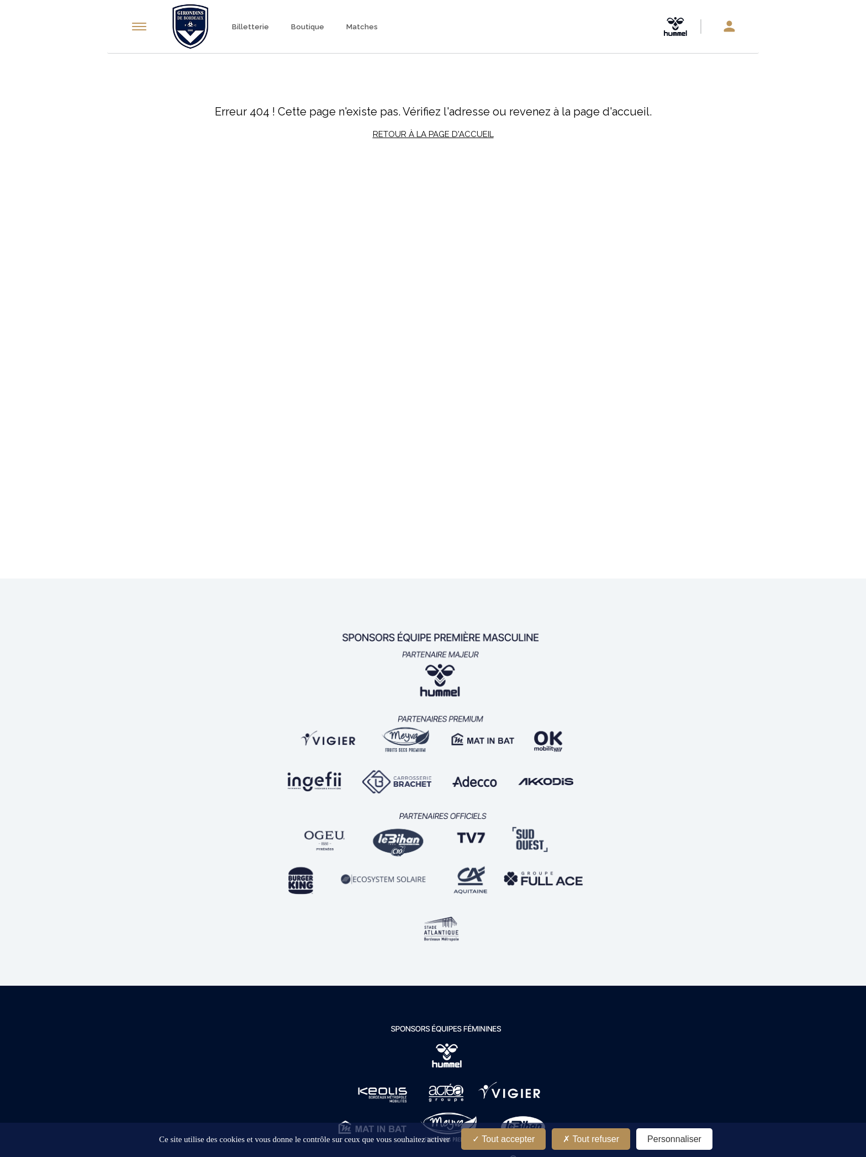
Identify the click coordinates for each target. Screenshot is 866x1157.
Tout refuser (591, 1139)
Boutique (307, 27)
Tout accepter (503, 1139)
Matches (362, 27)
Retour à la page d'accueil (433, 134)
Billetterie (250, 27)
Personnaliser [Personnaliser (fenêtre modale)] (674, 1139)
